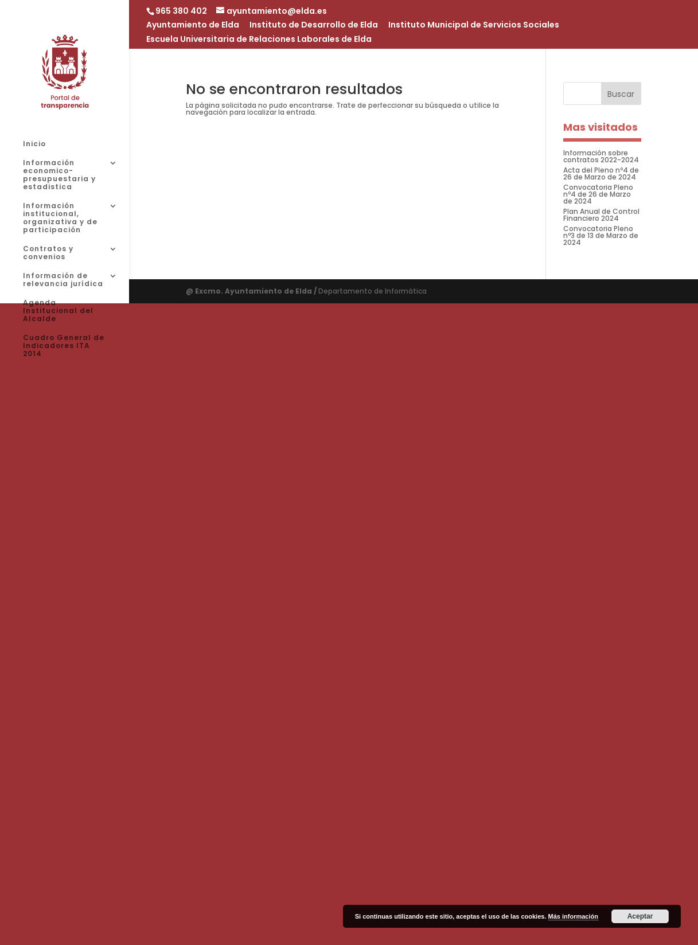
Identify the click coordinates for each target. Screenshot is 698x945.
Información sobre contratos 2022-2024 (601, 156)
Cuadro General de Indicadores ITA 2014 (63, 346)
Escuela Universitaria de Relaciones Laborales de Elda (259, 40)
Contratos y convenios (48, 253)
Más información (573, 916)
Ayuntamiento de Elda (192, 25)
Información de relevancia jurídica (63, 280)
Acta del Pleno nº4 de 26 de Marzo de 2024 (601, 173)
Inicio (34, 144)
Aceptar (640, 916)
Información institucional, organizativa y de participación (60, 218)
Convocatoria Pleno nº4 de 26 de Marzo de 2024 (598, 194)
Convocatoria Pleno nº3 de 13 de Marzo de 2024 (600, 235)
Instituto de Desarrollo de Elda (313, 25)
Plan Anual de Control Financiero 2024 (601, 214)
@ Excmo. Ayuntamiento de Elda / (252, 291)
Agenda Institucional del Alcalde (58, 311)
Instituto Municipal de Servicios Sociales (473, 25)
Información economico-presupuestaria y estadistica (59, 175)
